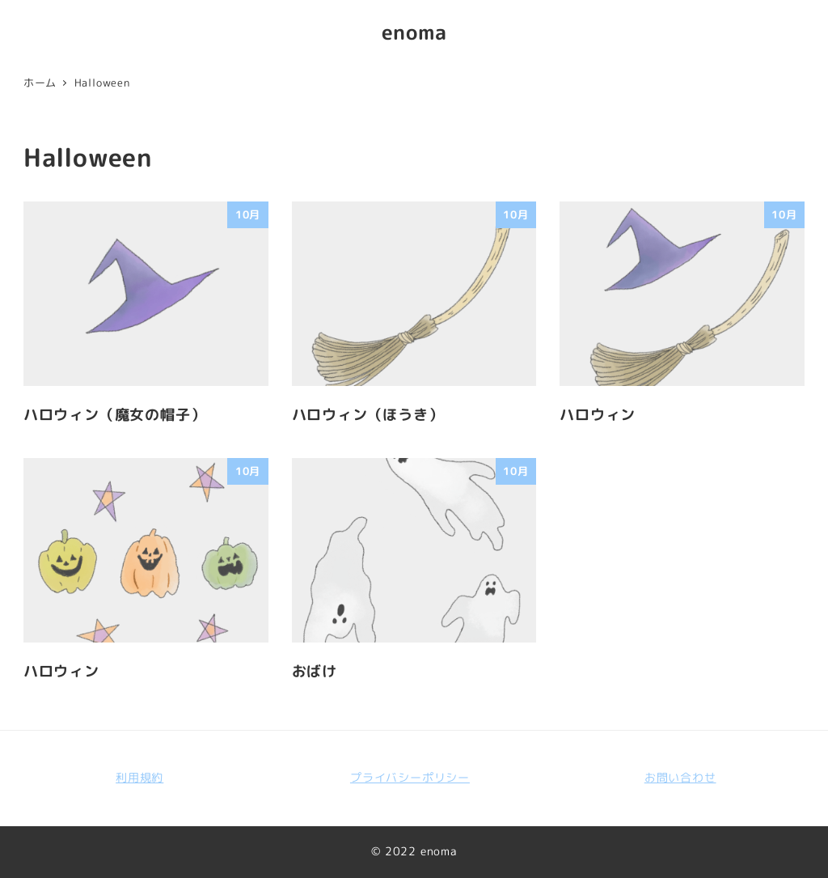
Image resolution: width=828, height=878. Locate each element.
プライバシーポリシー (410, 778)
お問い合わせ (680, 778)
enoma (414, 32)
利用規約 (139, 778)
